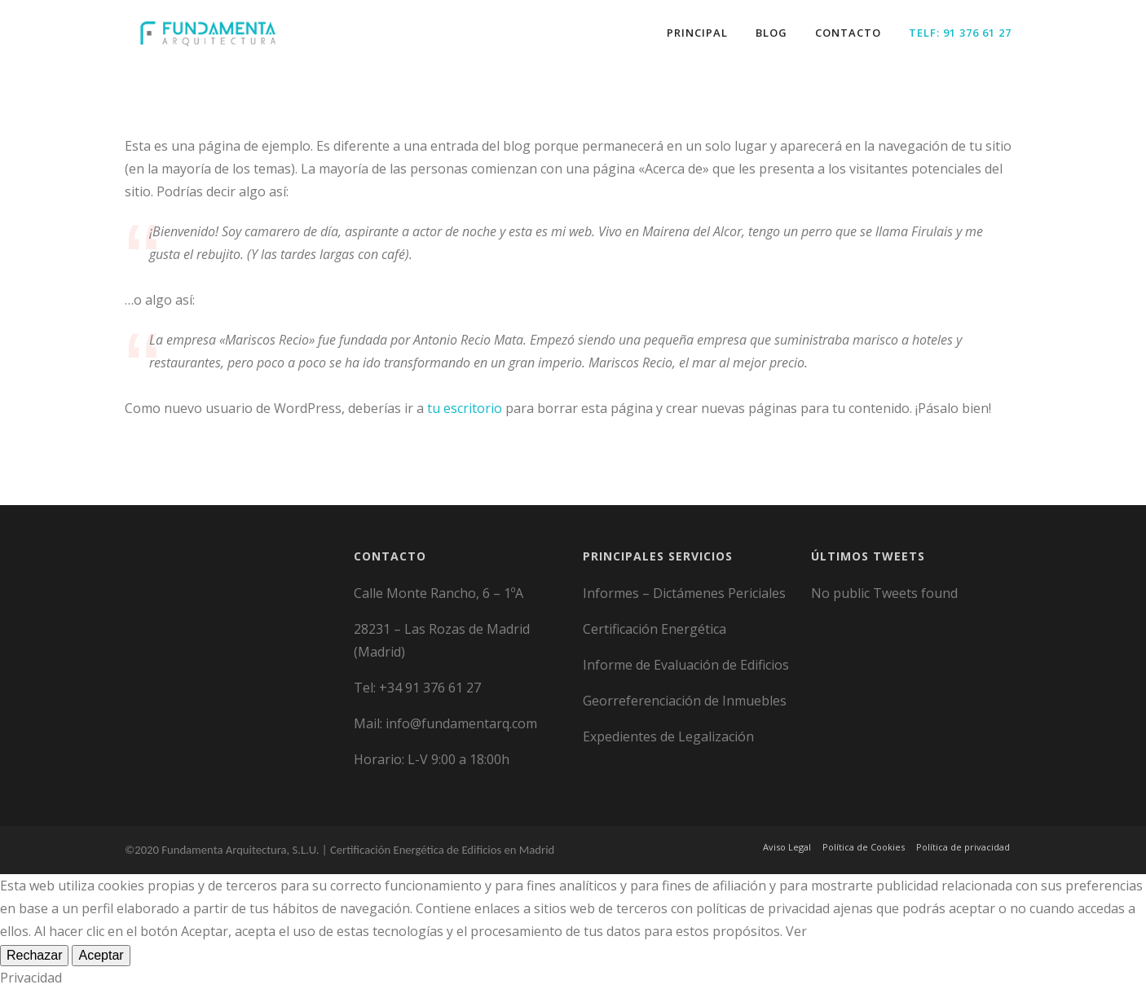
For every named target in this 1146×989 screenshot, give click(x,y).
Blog (771, 32)
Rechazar (34, 955)
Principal (697, 32)
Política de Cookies (863, 847)
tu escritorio (464, 408)
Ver (796, 931)
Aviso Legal (787, 847)
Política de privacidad (963, 847)
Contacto (848, 32)
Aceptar (100, 955)
